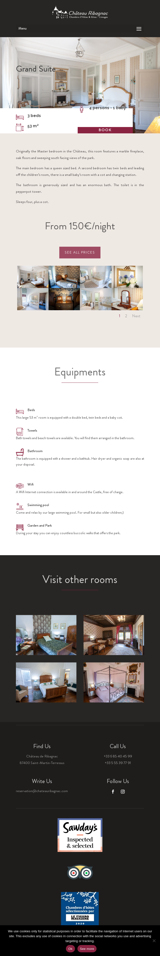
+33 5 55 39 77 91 (118, 762)
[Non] (153, 940)
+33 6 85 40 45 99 (118, 756)
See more (87, 949)
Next (136, 316)
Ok (70, 949)
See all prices (80, 252)
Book (102, 130)
